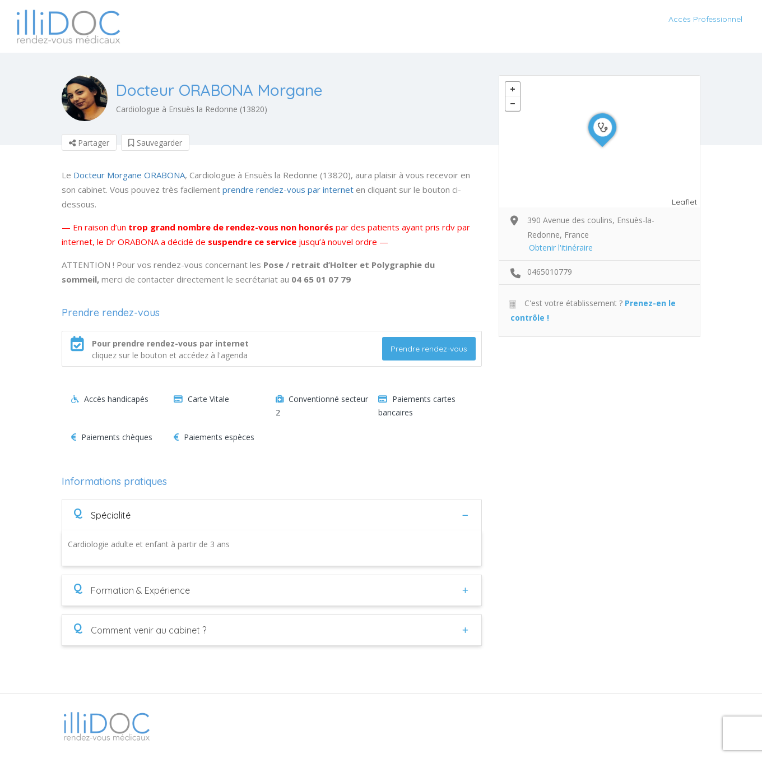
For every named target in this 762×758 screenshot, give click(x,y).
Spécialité (102, 515)
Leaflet (684, 202)
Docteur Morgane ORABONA (129, 175)
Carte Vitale (201, 399)
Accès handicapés (109, 399)
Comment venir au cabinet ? (139, 629)
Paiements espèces (214, 437)
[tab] (272, 515)
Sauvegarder (155, 142)
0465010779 (549, 271)
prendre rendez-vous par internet (288, 189)
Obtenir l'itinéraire (561, 247)
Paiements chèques (111, 437)
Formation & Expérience (131, 590)
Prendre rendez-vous (429, 349)
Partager (89, 142)
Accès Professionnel (705, 19)
